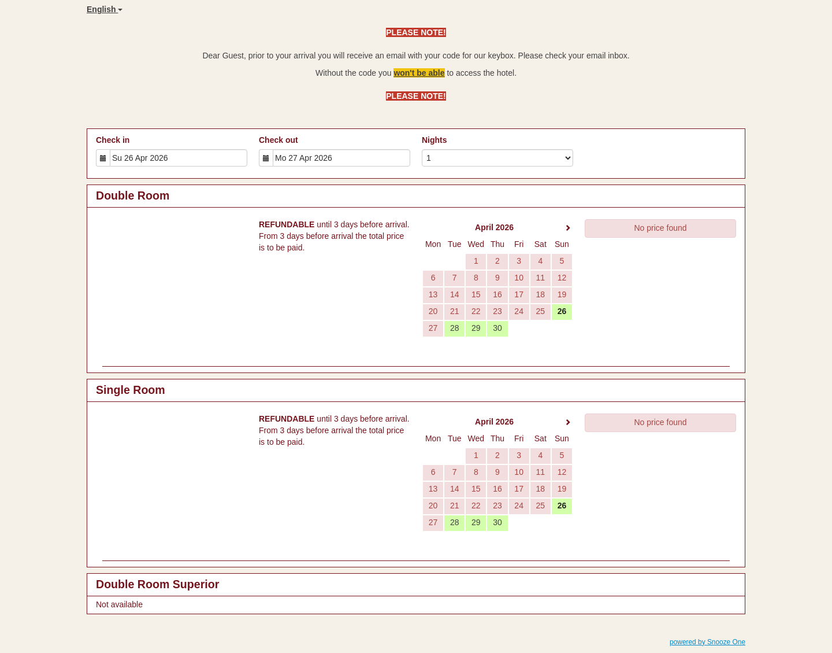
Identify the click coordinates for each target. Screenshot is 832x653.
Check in (112, 140)
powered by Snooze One (707, 642)
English (104, 9)
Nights (434, 140)
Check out (278, 140)
